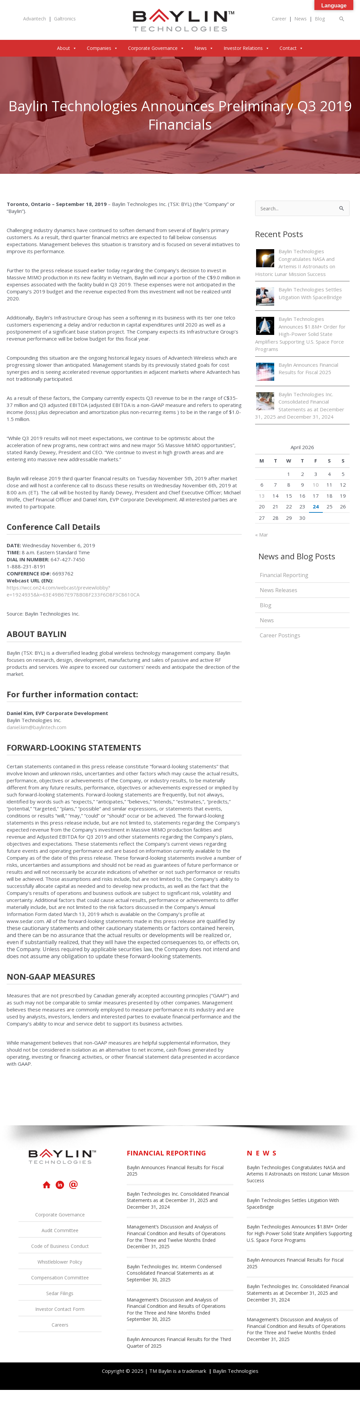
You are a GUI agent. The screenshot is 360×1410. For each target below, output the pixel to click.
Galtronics (65, 18)
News (300, 18)
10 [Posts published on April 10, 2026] (316, 484)
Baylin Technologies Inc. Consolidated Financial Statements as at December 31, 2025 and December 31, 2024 (178, 1200)
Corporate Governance (156, 48)
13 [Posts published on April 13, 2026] (262, 495)
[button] (342, 19)
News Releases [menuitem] (278, 590)
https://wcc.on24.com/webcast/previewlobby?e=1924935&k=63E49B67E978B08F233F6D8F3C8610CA (73, 591)
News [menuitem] (267, 620)
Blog (320, 18)
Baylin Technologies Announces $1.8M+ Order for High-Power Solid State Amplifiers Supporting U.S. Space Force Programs (300, 333)
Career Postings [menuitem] (280, 635)
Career (279, 18)
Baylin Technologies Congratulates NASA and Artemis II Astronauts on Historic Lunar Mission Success (298, 1174)
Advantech (34, 18)
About (67, 48)
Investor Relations (246, 48)
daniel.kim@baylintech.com (37, 727)
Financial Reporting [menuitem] (284, 575)
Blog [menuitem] (266, 605)
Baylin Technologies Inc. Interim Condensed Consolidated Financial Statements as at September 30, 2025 (174, 1273)
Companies (102, 48)
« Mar (261, 534)
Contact (291, 48)
